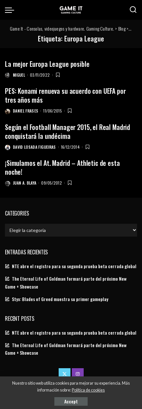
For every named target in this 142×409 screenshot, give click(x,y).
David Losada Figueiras (34, 147)
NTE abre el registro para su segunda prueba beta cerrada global (74, 266)
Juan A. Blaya (24, 183)
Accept (71, 401)
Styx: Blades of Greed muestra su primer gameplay (60, 299)
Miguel (19, 75)
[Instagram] (78, 374)
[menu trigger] (11, 10)
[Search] (133, 10)
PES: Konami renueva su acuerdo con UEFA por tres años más (65, 95)
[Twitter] (65, 374)
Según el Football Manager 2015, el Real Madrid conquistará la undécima (67, 131)
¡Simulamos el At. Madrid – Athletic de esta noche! (62, 167)
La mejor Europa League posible (47, 64)
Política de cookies (88, 390)
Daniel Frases (25, 111)
